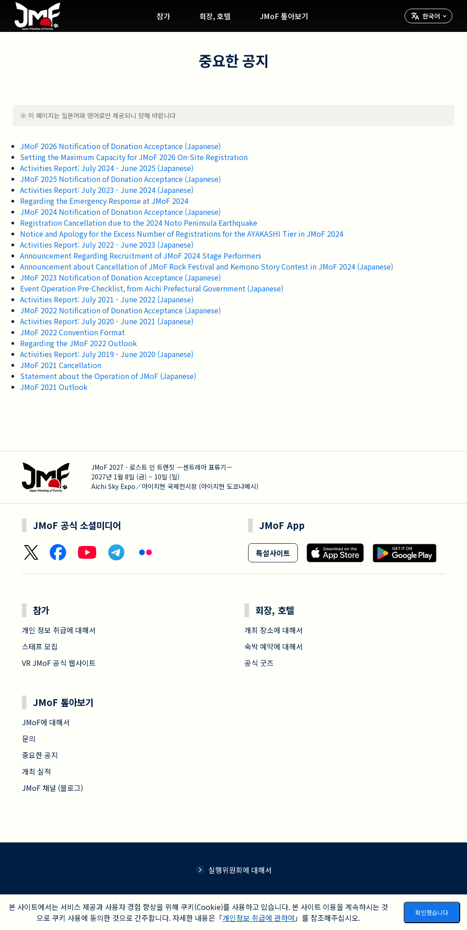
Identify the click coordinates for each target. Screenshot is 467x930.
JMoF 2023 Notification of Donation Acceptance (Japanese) (120, 277)
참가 (163, 15)
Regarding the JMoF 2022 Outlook (78, 343)
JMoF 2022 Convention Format (72, 332)
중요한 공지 (40, 754)
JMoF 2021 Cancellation (60, 364)
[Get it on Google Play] (404, 552)
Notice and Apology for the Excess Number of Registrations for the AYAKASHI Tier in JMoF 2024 (181, 233)
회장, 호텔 (215, 15)
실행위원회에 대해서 (234, 869)
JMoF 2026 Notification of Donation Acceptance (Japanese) (120, 145)
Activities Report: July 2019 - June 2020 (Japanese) (106, 353)
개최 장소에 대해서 (273, 629)
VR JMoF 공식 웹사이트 (59, 662)
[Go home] (37, 16)
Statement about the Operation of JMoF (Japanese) (108, 375)
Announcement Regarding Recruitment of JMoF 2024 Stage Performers (140, 255)
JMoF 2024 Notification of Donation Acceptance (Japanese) (120, 211)
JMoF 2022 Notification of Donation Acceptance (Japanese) (120, 310)
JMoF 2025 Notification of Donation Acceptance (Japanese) (120, 178)
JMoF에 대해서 (46, 722)
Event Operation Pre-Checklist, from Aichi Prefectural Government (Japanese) (151, 288)
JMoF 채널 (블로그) (52, 787)
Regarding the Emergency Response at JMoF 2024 (104, 200)
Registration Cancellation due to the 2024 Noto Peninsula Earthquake (138, 222)
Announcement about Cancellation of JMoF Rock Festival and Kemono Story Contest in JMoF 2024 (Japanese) (206, 266)
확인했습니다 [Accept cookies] (431, 912)
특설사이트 (273, 552)
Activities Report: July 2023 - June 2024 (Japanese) (106, 189)
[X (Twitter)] (31, 552)
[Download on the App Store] (335, 552)
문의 (29, 738)
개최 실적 (36, 771)
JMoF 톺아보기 (284, 15)
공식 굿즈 (259, 662)
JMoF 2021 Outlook (54, 386)
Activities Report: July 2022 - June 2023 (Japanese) (106, 244)
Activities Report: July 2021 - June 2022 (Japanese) (106, 299)
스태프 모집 (40, 646)
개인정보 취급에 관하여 (259, 917)
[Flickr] (145, 552)
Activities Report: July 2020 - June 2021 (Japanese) (106, 321)
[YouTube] (87, 552)
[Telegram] (116, 553)
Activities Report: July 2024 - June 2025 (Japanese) (106, 167)
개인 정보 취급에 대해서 (59, 629)
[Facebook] (58, 552)
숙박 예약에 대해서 (273, 646)
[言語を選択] (428, 16)
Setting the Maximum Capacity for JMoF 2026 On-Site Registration (134, 156)
